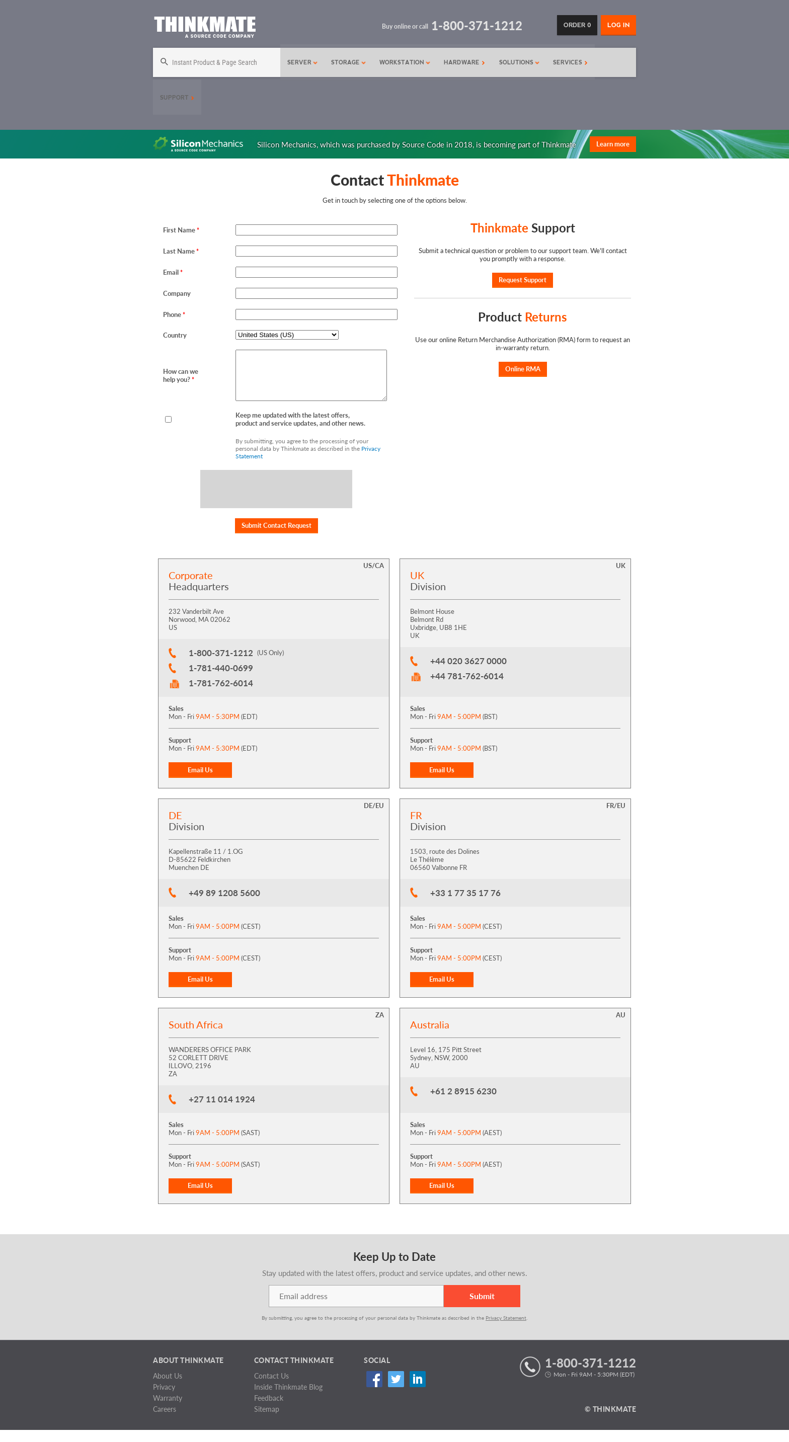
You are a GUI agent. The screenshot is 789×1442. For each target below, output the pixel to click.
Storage (346, 62)
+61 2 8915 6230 (463, 1103)
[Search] (215, 62)
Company (177, 293)
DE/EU (374, 818)
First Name (181, 230)
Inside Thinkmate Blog (288, 1399)
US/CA (373, 578)
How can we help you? (180, 381)
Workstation (402, 62)
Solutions (517, 62)
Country (175, 335)
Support (177, 98)
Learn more (612, 144)
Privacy (164, 1399)
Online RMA (522, 369)
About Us (167, 1388)
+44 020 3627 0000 (468, 673)
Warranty (167, 1410)
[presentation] (276, 501)
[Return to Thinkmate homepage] (204, 29)
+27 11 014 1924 (222, 1111)
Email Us (200, 782)
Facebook (372, 1391)
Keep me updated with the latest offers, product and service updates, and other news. (300, 431)
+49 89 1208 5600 (224, 905)
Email (173, 272)
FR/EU (615, 818)
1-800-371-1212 (221, 665)
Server (300, 62)
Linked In (413, 1391)
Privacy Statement (506, 1330)
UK (620, 578)
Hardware (462, 62)
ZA (379, 1027)
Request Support (522, 280)
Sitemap (266, 1421)
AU (620, 1027)
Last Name (181, 251)
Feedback (268, 1410)
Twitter (393, 1391)
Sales (176, 720)
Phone (174, 314)
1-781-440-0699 (221, 680)
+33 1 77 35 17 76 (465, 905)
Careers (164, 1421)
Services (567, 62)
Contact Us (271, 1388)
